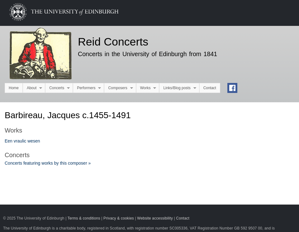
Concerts (57, 88)
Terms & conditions (84, 218)
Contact (209, 88)
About (32, 88)
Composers (118, 88)
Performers (87, 88)
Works (146, 88)
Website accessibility (155, 218)
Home (14, 88)
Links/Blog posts (177, 88)
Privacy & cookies (118, 218)
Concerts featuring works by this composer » (48, 163)
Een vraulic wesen (22, 140)
